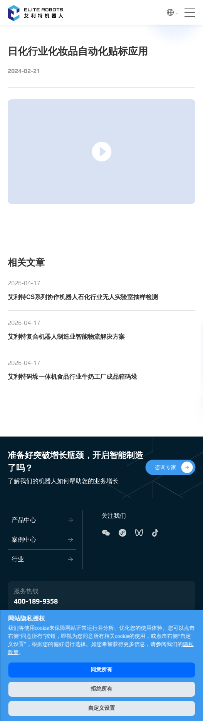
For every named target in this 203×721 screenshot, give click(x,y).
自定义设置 (101, 708)
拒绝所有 (101, 689)
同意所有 (101, 669)
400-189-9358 (36, 601)
